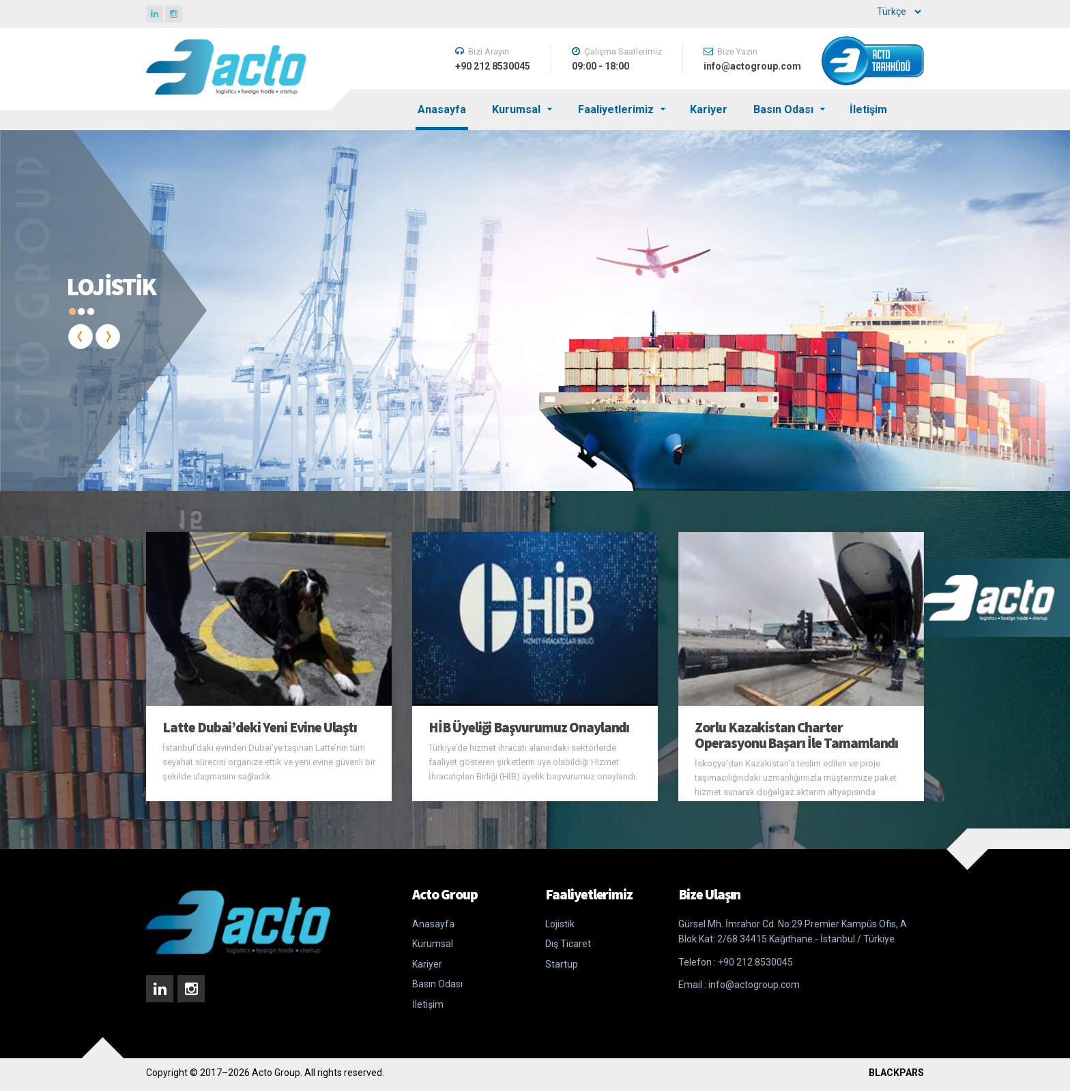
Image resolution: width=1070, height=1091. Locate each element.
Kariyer (708, 109)
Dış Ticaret (568, 943)
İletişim (868, 109)
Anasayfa (442, 109)
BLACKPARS (896, 1072)
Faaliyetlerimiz (616, 109)
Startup (561, 964)
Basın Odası (783, 109)
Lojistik (560, 923)
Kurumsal (516, 109)
